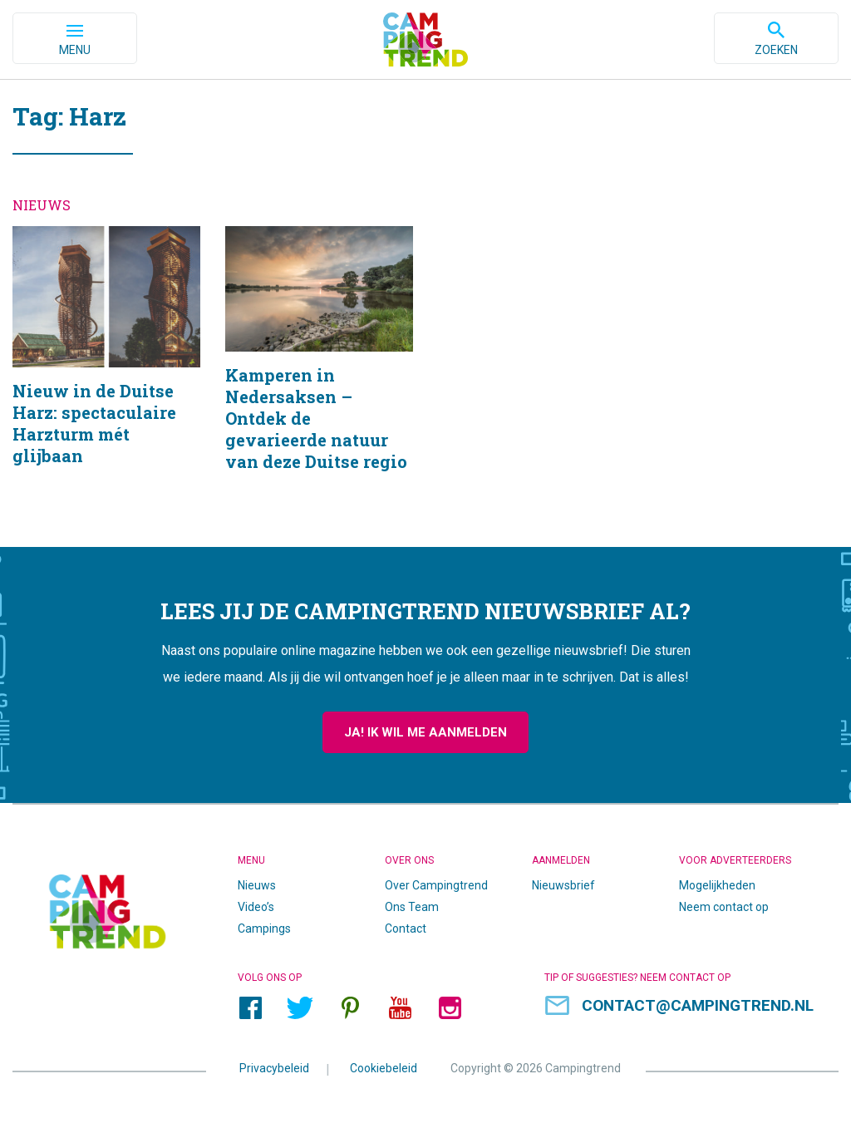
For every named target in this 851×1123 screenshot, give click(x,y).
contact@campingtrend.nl (698, 1005)
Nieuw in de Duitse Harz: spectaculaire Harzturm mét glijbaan (106, 370)
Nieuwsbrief (563, 885)
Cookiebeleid (383, 1068)
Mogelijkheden (717, 885)
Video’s (256, 907)
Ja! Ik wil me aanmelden (425, 732)
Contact (405, 928)
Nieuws (257, 885)
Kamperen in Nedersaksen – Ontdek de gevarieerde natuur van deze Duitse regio (319, 370)
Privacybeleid (274, 1068)
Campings (264, 928)
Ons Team (412, 907)
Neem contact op (724, 907)
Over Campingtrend (436, 885)
